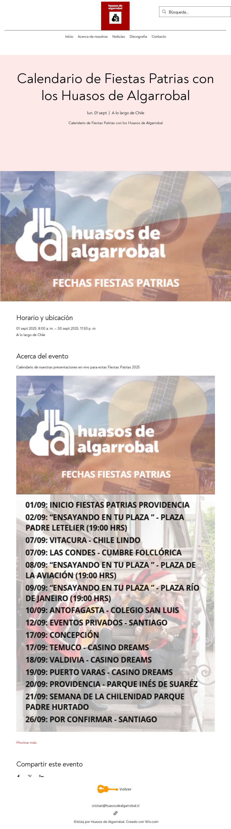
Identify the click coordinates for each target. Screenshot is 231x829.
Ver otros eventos (115, 149)
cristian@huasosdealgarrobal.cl (115, 806)
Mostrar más (26, 742)
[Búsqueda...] (195, 12)
